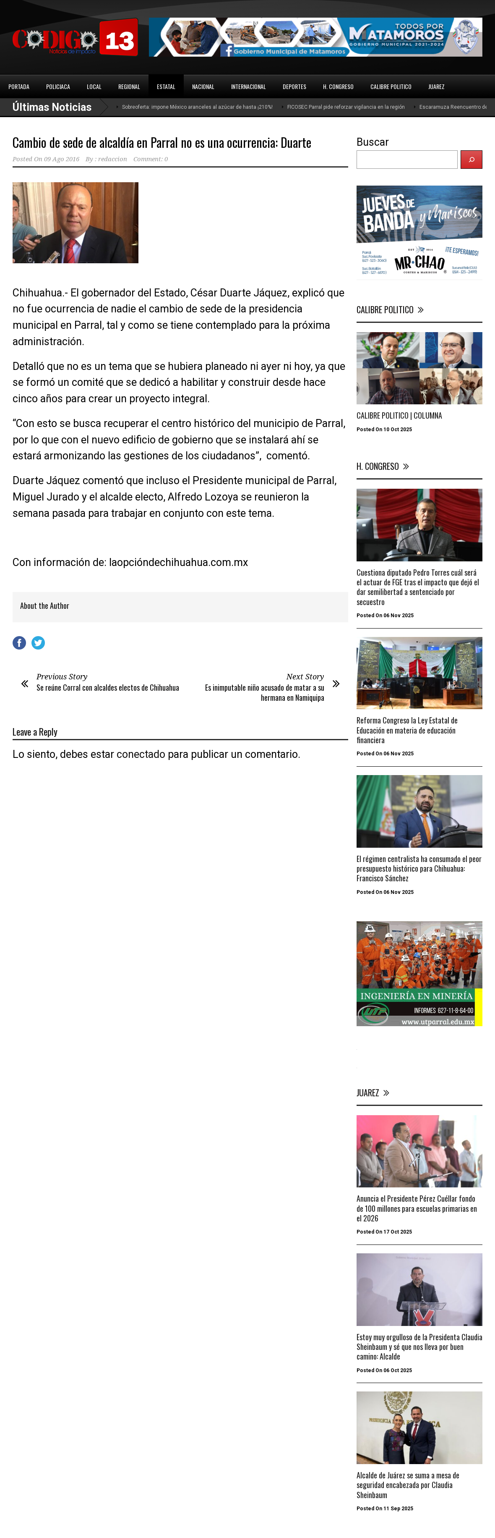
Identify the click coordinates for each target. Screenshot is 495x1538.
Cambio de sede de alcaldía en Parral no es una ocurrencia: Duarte (162, 142)
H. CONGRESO (338, 86)
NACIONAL (203, 86)
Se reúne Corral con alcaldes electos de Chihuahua (107, 687)
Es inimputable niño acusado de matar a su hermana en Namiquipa (264, 692)
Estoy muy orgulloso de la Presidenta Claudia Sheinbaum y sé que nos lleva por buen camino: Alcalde (419, 1346)
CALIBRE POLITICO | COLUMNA (399, 415)
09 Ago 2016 (61, 159)
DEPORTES (294, 86)
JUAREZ (436, 86)
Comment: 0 (150, 159)
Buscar (373, 142)
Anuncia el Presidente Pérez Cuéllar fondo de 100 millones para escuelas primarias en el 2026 (417, 1208)
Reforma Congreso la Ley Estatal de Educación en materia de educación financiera (407, 730)
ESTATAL (166, 86)
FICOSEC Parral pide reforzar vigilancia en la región (346, 107)
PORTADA (18, 86)
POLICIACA (58, 86)
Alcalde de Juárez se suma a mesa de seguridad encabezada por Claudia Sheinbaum (408, 1485)
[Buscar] (471, 159)
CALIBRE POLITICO (391, 86)
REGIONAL (129, 86)
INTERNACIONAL (248, 86)
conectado (141, 754)
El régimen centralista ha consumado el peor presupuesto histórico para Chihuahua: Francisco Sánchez (419, 868)
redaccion (112, 159)
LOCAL (94, 86)
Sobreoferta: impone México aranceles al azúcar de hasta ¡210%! (197, 107)
